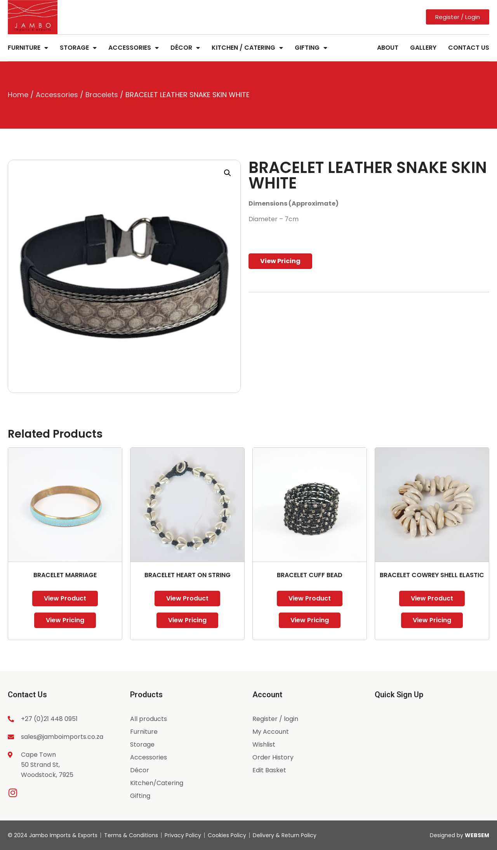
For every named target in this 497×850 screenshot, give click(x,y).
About (387, 47)
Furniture (28, 48)
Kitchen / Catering (247, 48)
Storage (78, 48)
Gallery (423, 47)
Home (18, 94)
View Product (65, 598)
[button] (228, 173)
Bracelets (101, 94)
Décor (185, 48)
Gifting (311, 48)
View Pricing (280, 261)
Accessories (133, 48)
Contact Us (468, 47)
